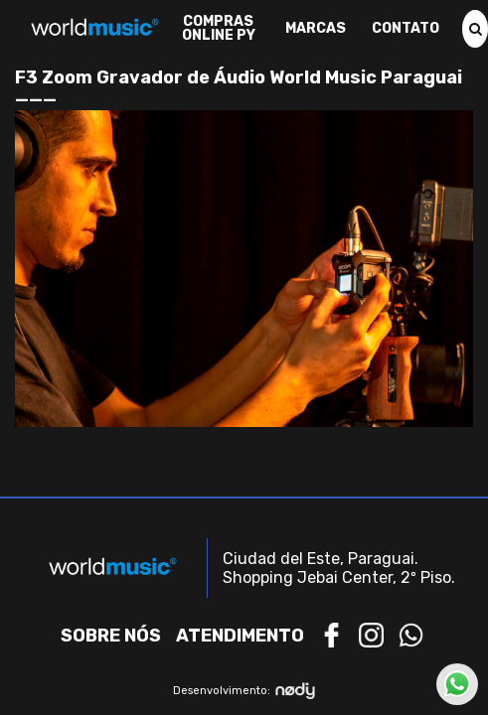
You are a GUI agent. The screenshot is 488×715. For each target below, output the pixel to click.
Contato (405, 29)
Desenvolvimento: (244, 690)
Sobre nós (111, 635)
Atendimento (240, 635)
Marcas (315, 29)
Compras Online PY (218, 29)
